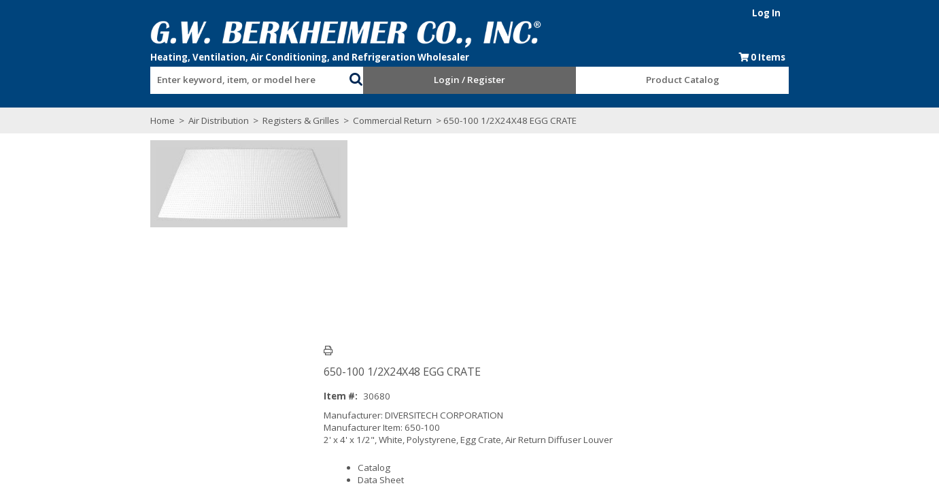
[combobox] (218, 77)
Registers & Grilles (253, 120)
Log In (814, 13)
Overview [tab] (136, 364)
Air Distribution (171, 120)
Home (115, 120)
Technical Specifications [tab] (230, 364)
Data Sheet (370, 269)
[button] (340, 77)
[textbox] (211, 80)
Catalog (363, 256)
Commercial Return (344, 120)
